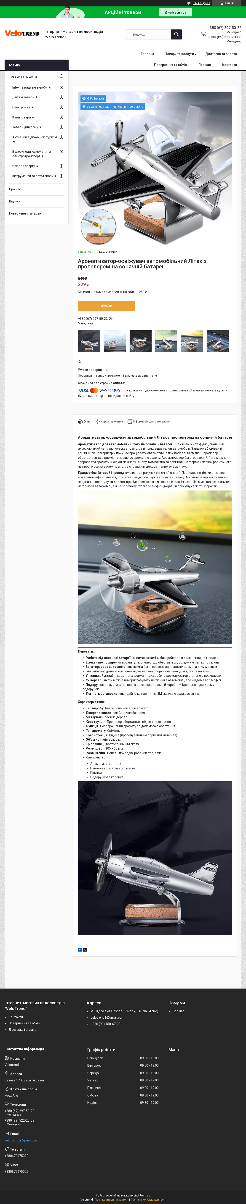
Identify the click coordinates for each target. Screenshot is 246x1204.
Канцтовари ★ (23, 117)
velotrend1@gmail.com (107, 1017)
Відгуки (14, 201)
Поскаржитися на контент (111, 1199)
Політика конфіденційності (148, 1199)
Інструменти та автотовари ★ (34, 176)
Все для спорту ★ (25, 166)
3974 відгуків (201, 3)
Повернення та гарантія (27, 213)
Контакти (229, 65)
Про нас (204, 65)
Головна (147, 54)
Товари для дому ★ (27, 127)
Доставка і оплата (22, 1029)
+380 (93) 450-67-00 (105, 1024)
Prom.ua (145, 1195)
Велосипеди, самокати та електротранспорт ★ (31, 154)
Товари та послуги (180, 54)
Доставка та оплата (221, 54)
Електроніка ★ (23, 107)
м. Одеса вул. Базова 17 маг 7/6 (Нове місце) (124, 1011)
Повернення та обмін (170, 65)
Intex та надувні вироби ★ (31, 87)
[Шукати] (176, 34)
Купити (106, 306)
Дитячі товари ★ (25, 97)
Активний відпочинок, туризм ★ (34, 139)
